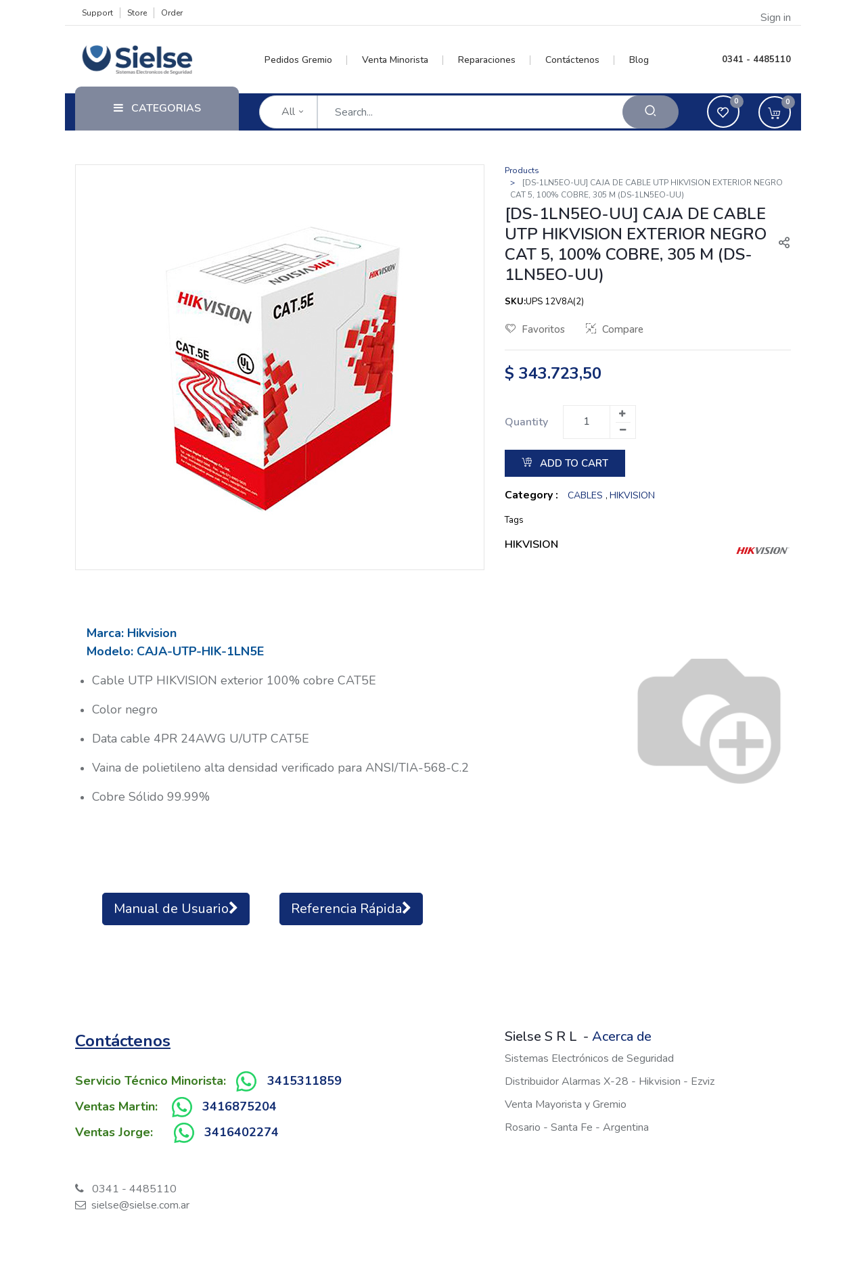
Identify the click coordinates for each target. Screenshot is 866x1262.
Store (137, 12)
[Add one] (622, 414)
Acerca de (622, 1036)
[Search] (650, 111)
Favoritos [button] (535, 329)
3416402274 (241, 1132)
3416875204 (239, 1106)
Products (522, 170)
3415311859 (304, 1081)
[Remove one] (623, 430)
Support (97, 12)
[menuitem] (306, 60)
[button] (779, 244)
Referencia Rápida (351, 908)
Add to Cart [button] (565, 463)
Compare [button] (614, 329)
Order (172, 12)
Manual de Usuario (176, 908)
